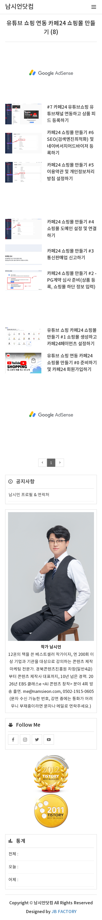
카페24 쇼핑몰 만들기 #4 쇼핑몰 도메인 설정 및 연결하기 (72, 228)
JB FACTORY (64, 911)
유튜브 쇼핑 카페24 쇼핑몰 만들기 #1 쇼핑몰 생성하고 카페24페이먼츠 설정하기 (72, 337)
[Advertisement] (51, 73)
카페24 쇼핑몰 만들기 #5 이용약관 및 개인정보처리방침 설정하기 (71, 172)
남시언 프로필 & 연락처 (29, 495)
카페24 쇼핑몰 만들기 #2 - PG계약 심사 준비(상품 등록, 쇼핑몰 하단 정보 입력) (72, 280)
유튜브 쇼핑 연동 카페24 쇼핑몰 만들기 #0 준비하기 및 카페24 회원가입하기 (72, 362)
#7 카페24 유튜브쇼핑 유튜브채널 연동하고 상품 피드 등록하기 (71, 114)
